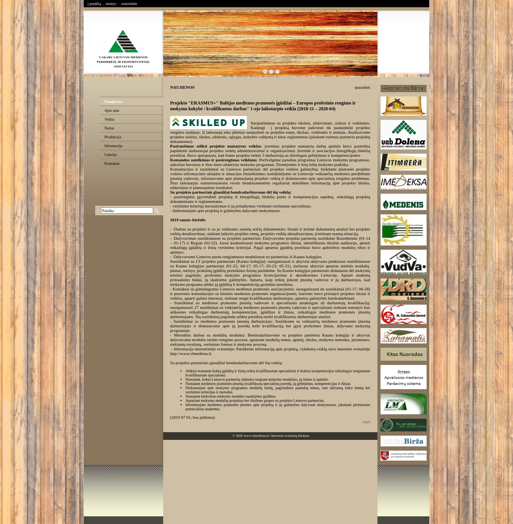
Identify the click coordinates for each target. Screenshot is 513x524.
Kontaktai (111, 163)
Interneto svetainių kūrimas (290, 436)
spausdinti (362, 87)
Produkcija (112, 137)
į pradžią (94, 4)
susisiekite (129, 4)
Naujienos (113, 101)
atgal (366, 422)
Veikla (109, 119)
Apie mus (111, 110)
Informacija (113, 146)
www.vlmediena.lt (256, 436)
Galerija (110, 155)
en (129, 75)
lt (116, 75)
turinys (111, 4)
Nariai (109, 128)
